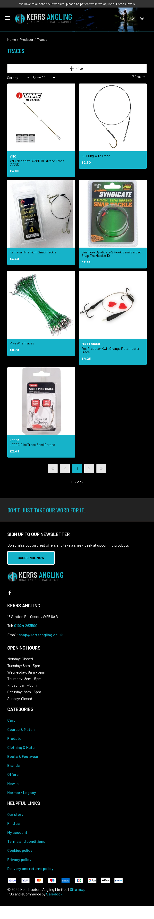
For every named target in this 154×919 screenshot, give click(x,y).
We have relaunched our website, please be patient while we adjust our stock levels (77, 4)
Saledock (54, 894)
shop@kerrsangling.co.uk (41, 634)
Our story (15, 814)
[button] (7, 18)
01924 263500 (25, 625)
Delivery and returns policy (30, 868)
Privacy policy (19, 859)
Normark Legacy (21, 792)
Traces (42, 39)
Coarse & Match (21, 729)
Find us (13, 823)
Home (11, 39)
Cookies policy (19, 850)
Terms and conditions (26, 841)
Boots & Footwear (23, 756)
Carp (11, 720)
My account (17, 832)
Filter (77, 68)
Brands (13, 765)
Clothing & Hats (20, 747)
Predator (26, 39)
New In (13, 783)
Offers (12, 774)
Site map (78, 889)
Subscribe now (31, 558)
